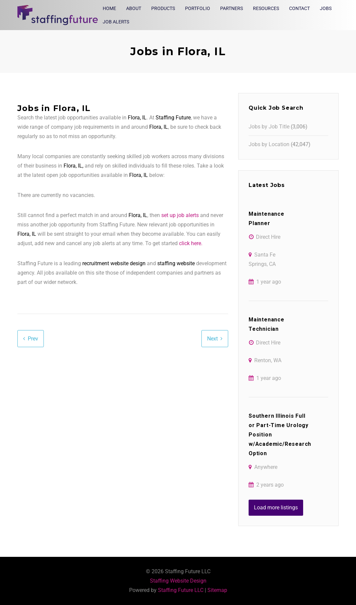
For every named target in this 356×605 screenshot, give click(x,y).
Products (163, 8)
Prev (33, 338)
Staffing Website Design (178, 581)
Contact (299, 8)
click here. (190, 243)
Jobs (326, 8)
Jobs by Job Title (269, 126)
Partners (231, 8)
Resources (266, 8)
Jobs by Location (269, 144)
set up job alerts (180, 215)
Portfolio (197, 8)
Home (109, 8)
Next (212, 338)
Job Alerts (116, 21)
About (133, 8)
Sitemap (217, 590)
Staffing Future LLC (180, 590)
